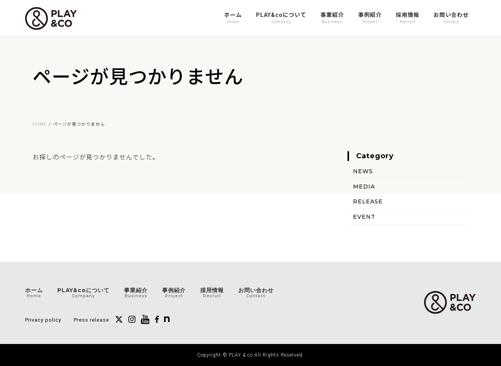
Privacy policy (43, 320)
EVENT (364, 216)
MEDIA (364, 186)
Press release (91, 320)
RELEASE (368, 201)
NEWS (363, 171)
